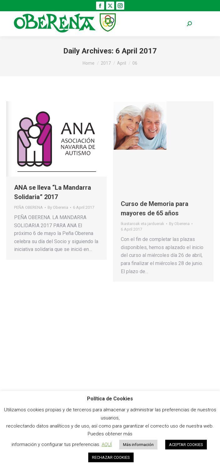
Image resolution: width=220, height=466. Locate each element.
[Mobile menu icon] (204, 24)
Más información (138, 444)
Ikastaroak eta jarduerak (142, 223)
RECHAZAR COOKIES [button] (111, 457)
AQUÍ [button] (107, 444)
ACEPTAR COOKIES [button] (186, 444)
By (58, 207)
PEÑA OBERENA (28, 207)
